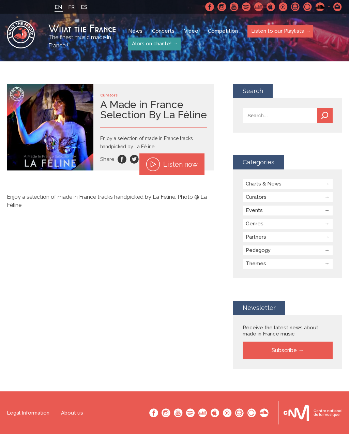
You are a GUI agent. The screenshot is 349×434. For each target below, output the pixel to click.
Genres (254, 224)
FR (71, 7)
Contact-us (337, 6)
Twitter (134, 159)
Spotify (246, 6)
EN (58, 7)
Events (254, 210)
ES (84, 7)
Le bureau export (313, 412)
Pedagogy (258, 250)
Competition (223, 31)
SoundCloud (320, 6)
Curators (256, 197)
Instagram (221, 6)
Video (191, 31)
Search (325, 115)
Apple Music (271, 6)
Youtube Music (283, 6)
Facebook (209, 6)
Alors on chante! (151, 44)
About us (72, 413)
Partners (256, 237)
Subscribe (284, 350)
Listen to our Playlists (277, 31)
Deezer (258, 6)
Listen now (172, 164)
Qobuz (307, 6)
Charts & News (264, 184)
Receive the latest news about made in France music (280, 331)
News (135, 31)
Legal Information (28, 413)
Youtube (234, 6)
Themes (256, 263)
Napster (295, 6)
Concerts (163, 31)
